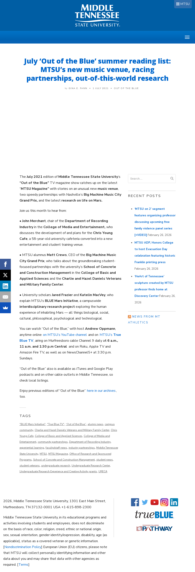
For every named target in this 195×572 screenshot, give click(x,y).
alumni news (95, 424)
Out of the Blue (126, 88)
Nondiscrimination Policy (22, 547)
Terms (23, 564)
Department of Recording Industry (90, 442)
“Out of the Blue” (76, 424)
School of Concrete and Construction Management (64, 459)
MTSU (185, 4)
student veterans (30, 465)
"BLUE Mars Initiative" (33, 424)
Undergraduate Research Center (91, 465)
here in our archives (101, 390)
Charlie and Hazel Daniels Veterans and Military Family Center (72, 430)
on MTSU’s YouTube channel (65, 334)
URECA (102, 471)
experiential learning (32, 447)
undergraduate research (55, 465)
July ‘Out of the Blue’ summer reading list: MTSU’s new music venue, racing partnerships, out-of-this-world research (97, 69)
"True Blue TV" (55, 424)
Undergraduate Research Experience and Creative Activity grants (58, 471)
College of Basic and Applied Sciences (58, 436)
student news (104, 459)
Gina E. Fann (78, 88)
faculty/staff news (56, 447)
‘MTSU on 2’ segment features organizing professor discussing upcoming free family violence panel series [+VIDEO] (154, 222)
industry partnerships (82, 447)
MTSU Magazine (58, 454)
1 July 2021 (101, 88)
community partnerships (53, 442)
